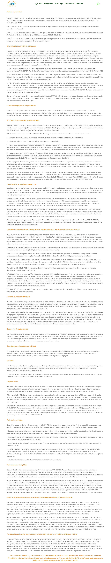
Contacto (79, 4)
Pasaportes (48, 4)
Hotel (56, 4)
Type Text (94, 4)
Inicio (38, 4)
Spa (61, 4)
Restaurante (69, 4)
